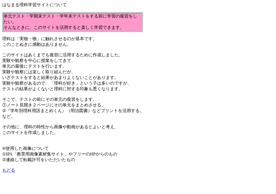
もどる (8, 170)
